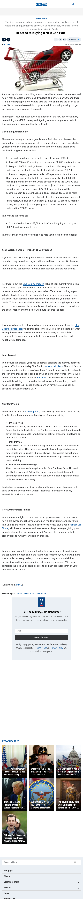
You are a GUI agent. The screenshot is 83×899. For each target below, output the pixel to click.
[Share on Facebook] (56, 39)
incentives (42, 377)
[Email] (65, 39)
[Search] (73, 4)
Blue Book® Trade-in (33, 284)
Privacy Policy (57, 648)
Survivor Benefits (41, 18)
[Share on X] (60, 39)
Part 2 (19, 584)
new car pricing (32, 411)
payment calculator (53, 366)
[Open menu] (3, 4)
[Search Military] (37, 862)
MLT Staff (7, 44)
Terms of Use (41, 648)
